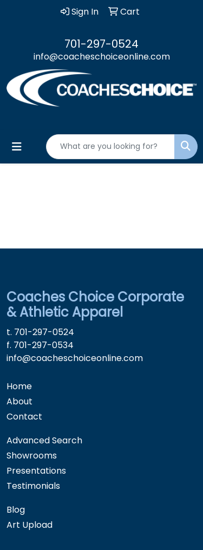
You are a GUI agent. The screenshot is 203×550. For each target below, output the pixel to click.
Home (19, 386)
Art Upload (29, 525)
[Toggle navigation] (16, 146)
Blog (15, 509)
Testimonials (33, 486)
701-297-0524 (101, 43)
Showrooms (31, 455)
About (19, 401)
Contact (24, 416)
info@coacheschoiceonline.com (102, 56)
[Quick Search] (110, 146)
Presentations (36, 470)
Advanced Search (44, 440)
